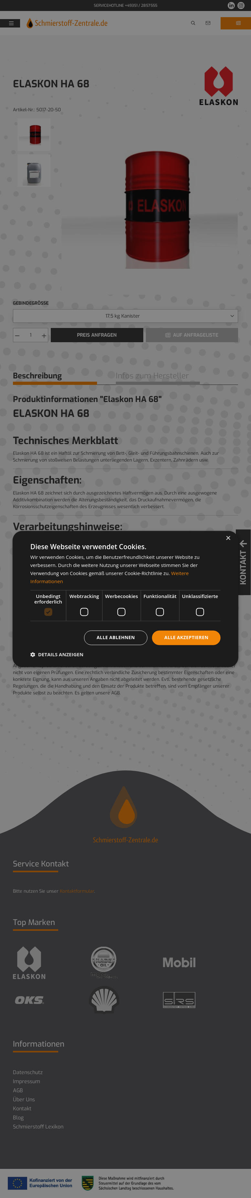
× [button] (227, 538)
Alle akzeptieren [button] (186, 638)
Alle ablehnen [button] (116, 638)
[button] (56, 655)
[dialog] (125, 599)
